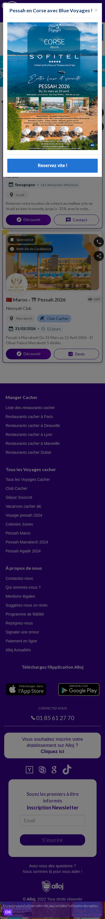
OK (8, 912)
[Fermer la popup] (96, 10)
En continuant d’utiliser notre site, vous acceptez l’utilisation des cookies (50, 906)
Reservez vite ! (52, 165)
